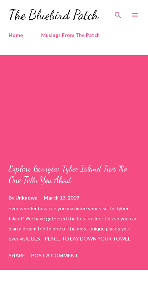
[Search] (118, 13)
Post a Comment (54, 255)
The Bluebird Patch (53, 15)
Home (16, 35)
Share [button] (17, 255)
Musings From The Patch (70, 35)
